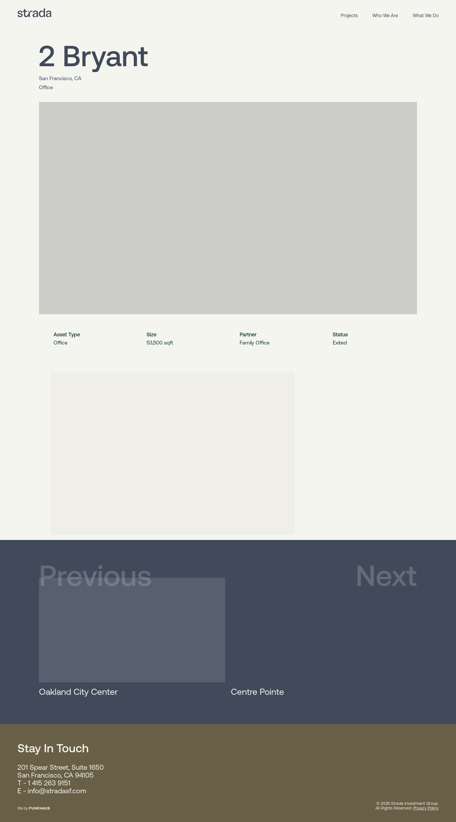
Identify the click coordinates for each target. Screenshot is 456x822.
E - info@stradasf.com (51, 791)
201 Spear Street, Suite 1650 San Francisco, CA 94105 (60, 771)
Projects (349, 15)
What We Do (426, 15)
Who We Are (385, 15)
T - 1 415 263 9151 (43, 783)
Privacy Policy (426, 808)
